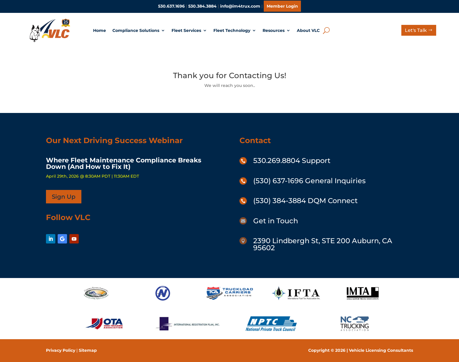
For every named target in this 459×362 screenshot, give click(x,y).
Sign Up (64, 196)
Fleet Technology (231, 30)
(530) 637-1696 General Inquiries (309, 180)
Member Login (282, 6)
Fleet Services (186, 30)
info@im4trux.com (240, 6)
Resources (274, 30)
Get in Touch (275, 221)
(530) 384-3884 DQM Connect (305, 200)
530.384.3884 (202, 6)
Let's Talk (416, 30)
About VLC (308, 30)
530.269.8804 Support (291, 160)
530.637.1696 (171, 6)
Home (99, 30)
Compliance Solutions (135, 30)
